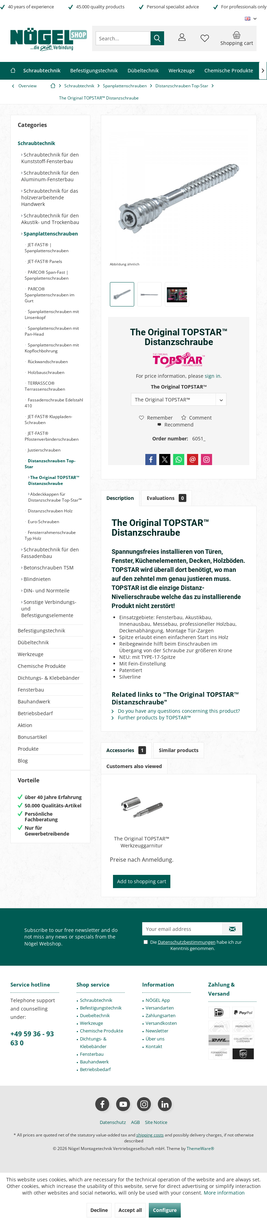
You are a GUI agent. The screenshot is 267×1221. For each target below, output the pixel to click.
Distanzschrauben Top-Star (50, 464)
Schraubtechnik (36, 143)
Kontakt (154, 1046)
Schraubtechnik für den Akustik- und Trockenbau (50, 218)
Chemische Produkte (42, 666)
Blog (23, 760)
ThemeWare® (200, 1148)
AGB (135, 1122)
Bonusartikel (32, 737)
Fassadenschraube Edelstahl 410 (54, 403)
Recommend (175, 424)
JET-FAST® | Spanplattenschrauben (46, 248)
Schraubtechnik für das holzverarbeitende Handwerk (49, 197)
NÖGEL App (158, 1000)
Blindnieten (36, 579)
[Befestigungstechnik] (94, 71)
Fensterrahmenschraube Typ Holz (50, 535)
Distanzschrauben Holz (50, 511)
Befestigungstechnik (41, 630)
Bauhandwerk (34, 701)
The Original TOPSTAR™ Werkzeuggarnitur (141, 842)
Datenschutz (113, 1122)
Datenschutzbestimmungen (187, 942)
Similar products (179, 750)
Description (120, 498)
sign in (212, 376)
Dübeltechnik (33, 642)
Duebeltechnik (95, 1015)
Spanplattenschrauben (50, 233)
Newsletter (157, 1031)
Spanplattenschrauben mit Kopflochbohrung (52, 348)
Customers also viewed (134, 766)
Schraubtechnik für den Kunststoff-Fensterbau (50, 158)
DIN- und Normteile (46, 590)
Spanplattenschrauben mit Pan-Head (52, 331)
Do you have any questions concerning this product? (176, 711)
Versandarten (160, 1008)
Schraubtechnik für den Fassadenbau (50, 552)
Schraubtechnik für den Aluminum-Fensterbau (50, 176)
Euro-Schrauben (43, 522)
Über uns (155, 1039)
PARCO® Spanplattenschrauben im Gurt (49, 295)
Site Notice (156, 1122)
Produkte (28, 748)
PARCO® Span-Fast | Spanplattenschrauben (46, 275)
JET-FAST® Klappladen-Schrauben (48, 419)
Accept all (130, 1210)
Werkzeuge (30, 654)
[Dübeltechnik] (143, 71)
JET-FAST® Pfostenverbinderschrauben (52, 436)
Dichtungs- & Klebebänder (49, 678)
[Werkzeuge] (182, 71)
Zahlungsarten (161, 1015)
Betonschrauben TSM (48, 567)
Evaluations (166, 498)
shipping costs (150, 1135)
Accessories (126, 750)
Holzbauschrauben (45, 372)
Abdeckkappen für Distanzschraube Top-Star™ (55, 497)
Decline (99, 1210)
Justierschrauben (43, 450)
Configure (165, 1210)
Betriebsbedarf (35, 713)
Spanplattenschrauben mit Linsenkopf (52, 314)
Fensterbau (31, 689)
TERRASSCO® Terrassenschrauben (45, 386)
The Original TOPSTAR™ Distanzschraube (53, 480)
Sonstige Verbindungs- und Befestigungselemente (48, 609)
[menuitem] (237, 38)
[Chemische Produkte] (229, 71)
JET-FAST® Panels (44, 261)
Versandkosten (161, 1023)
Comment (196, 417)
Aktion (25, 725)
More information (224, 1192)
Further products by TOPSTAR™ (151, 717)
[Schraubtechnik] (41, 71)
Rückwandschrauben (47, 362)
